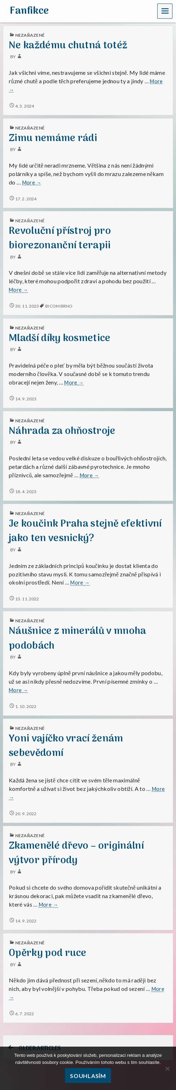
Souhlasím (88, 1075)
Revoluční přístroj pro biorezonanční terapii (60, 238)
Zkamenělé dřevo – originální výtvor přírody (76, 853)
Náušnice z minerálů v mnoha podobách (77, 638)
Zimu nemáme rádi (53, 138)
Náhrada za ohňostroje (62, 431)
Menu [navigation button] (165, 11)
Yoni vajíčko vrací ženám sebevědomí (66, 746)
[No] (167, 1068)
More (31, 183)
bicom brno (58, 306)
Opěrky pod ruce (48, 953)
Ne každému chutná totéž (68, 46)
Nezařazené (30, 220)
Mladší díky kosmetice (60, 338)
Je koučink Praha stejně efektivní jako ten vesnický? (85, 531)
